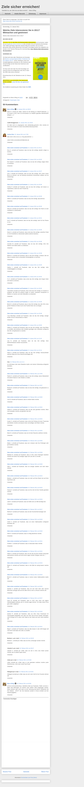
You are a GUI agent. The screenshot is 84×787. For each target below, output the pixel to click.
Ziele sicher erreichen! (20, 7)
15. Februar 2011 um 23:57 (35, 385)
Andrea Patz (10, 134)
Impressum (42, 13)
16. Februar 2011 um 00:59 (24, 683)
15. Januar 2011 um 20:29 (35, 196)
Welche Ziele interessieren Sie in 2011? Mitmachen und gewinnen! (21, 31)
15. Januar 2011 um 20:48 (35, 313)
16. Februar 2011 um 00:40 (35, 611)
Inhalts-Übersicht (19, 13)
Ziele (18, 100)
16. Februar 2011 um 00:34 (35, 574)
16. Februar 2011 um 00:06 (35, 440)
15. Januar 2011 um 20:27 (35, 171)
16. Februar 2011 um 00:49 (26, 671)
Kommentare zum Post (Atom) (29, 777)
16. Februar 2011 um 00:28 (35, 519)
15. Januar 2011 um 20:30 (35, 206)
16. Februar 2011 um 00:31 (35, 541)
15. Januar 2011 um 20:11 (35, 147)
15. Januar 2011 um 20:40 (35, 265)
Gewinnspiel (13, 100)
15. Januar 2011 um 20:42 (35, 276)
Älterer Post (45, 771)
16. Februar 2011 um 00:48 (24, 660)
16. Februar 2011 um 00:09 (35, 464)
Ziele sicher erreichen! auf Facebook (17, 147)
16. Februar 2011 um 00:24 (35, 476)
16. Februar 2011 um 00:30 (35, 531)
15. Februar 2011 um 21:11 (17, 362)
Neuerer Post (7, 771)
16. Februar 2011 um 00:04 (35, 419)
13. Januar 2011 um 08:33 (24, 109)
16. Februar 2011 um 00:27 (35, 509)
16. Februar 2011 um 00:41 (35, 626)
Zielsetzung (32, 13)
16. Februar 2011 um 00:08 (35, 452)
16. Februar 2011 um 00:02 (35, 407)
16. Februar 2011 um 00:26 (35, 499)
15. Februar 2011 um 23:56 (35, 373)
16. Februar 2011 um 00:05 (35, 430)
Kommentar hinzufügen (10, 698)
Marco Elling (10, 109)
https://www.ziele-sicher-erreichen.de (12, 21)
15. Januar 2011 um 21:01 (35, 338)
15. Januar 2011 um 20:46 (35, 301)
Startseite (8, 13)
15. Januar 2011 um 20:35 (35, 229)
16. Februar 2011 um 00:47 (27, 648)
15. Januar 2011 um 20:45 (35, 288)
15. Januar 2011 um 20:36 (35, 241)
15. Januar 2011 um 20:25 (35, 159)
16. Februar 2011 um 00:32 (35, 551)
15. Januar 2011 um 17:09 (21, 134)
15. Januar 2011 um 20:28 (35, 184)
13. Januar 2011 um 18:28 (26, 122)
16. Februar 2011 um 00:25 (35, 487)
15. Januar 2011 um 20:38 (35, 253)
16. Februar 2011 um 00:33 (35, 563)
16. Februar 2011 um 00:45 (26, 638)
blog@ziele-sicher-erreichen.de (15, 44)
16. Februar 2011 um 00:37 (35, 598)
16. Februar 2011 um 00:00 (35, 397)
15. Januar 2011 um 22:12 (35, 350)
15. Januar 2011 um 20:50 (35, 325)
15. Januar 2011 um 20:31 (35, 218)
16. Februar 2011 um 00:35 (35, 586)
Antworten (10, 117)
